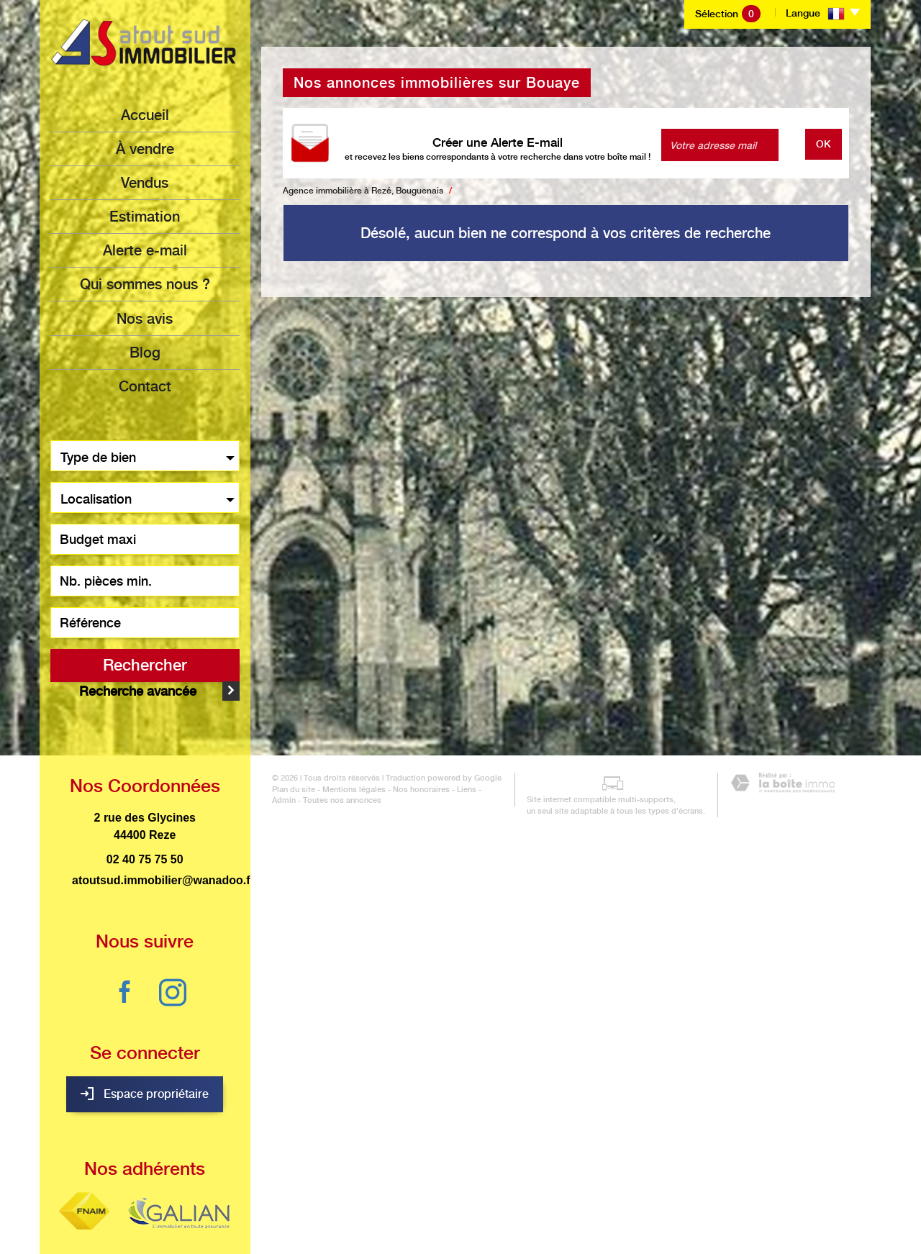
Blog (145, 351)
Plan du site (282, 1223)
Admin (484, 1223)
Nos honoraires (410, 1223)
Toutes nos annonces (300, 1235)
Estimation (144, 216)
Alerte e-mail (145, 250)
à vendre (145, 149)
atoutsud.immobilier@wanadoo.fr (163, 854)
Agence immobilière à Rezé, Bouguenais (363, 191)
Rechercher (145, 664)
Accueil (145, 115)
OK (823, 144)
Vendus (144, 182)
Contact (145, 385)
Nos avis (145, 318)
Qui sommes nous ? (145, 284)
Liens (456, 1223)
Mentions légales (343, 1223)
